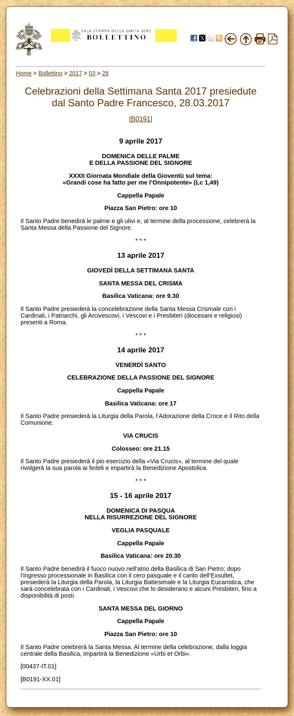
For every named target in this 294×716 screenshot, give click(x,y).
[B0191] (140, 119)
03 (92, 73)
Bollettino (50, 73)
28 (105, 73)
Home (23, 73)
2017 (75, 73)
